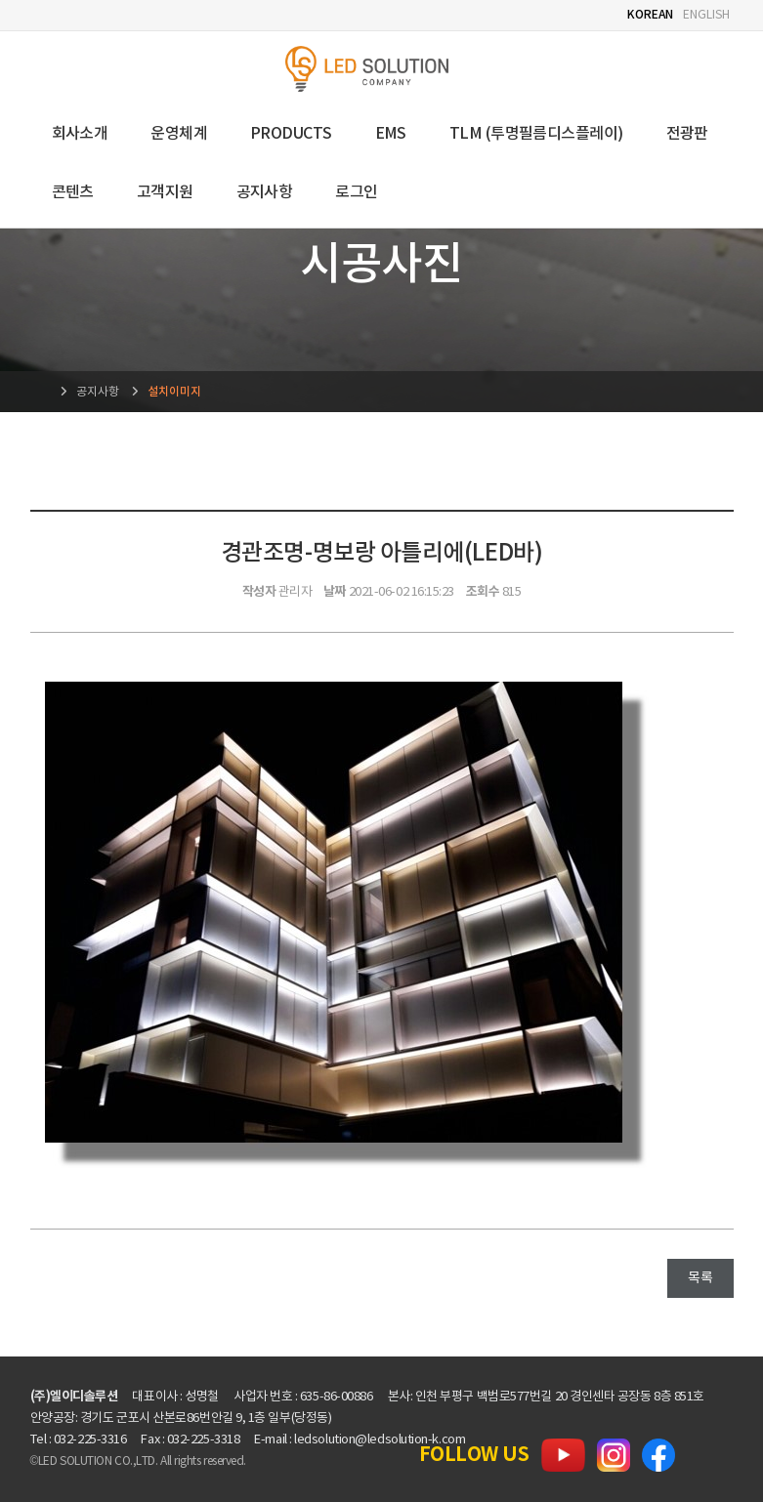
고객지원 (165, 192)
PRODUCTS (291, 134)
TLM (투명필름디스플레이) (536, 134)
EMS (390, 134)
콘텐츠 (73, 192)
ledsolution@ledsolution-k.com (379, 1440)
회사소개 (80, 134)
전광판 (687, 134)
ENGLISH (706, 15)
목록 (700, 1278)
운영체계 (178, 134)
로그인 (356, 192)
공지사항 (264, 192)
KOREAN (649, 14)
